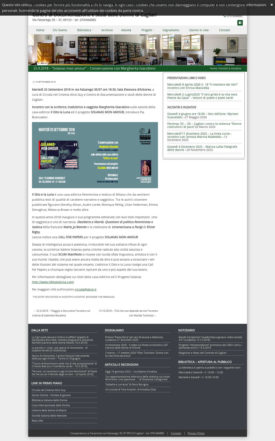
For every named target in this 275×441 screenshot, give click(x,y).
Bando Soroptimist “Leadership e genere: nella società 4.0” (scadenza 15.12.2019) (210, 338)
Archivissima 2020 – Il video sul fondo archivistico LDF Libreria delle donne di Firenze (136, 346)
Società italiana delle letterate (49, 415)
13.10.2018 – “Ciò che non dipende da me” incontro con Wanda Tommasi (128, 313)
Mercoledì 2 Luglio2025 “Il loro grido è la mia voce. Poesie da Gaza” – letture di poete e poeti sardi (202, 95)
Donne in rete (199, 30)
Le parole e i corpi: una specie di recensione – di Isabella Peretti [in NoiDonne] (60, 349)
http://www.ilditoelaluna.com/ (53, 282)
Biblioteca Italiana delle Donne (49, 400)
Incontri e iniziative (230, 68)
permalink (108, 297)
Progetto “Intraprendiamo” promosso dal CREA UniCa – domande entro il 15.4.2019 (211, 346)
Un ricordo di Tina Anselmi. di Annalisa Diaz (130, 389)
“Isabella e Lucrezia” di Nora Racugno (127, 384)
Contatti (224, 30)
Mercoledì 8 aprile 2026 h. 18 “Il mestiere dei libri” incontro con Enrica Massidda (202, 86)
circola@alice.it (85, 289)
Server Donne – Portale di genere (51, 395)
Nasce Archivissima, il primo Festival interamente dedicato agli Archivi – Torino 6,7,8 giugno (60, 357)
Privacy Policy (196, 433)
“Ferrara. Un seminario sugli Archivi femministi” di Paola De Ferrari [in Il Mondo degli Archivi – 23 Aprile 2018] (64, 373)
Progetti (146, 30)
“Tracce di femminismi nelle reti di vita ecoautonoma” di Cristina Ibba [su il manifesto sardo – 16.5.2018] (64, 365)
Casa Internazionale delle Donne (51, 405)
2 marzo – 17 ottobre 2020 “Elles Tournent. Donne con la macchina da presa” (136, 354)
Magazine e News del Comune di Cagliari (203, 352)
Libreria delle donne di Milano (49, 410)
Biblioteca (84, 30)
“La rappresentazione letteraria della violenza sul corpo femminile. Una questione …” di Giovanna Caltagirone (137, 378)
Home (40, 30)
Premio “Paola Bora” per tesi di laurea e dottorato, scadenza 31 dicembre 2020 (134, 338)
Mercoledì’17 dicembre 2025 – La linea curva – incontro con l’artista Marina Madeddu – (199, 135)
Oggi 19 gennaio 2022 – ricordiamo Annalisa (131, 371)
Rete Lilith (37, 420)
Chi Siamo (60, 30)
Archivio (107, 30)
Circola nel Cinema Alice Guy (48, 390)
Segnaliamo (171, 30)
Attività (126, 30)
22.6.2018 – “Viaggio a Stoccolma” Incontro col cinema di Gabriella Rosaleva (61, 313)
